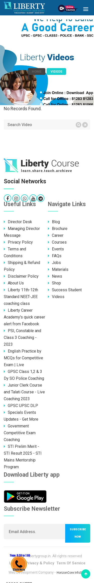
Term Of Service (70, 563)
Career (55, 235)
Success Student (65, 289)
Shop (54, 283)
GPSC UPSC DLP (21, 405)
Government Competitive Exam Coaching (20, 433)
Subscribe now (78, 533)
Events (56, 249)
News (55, 276)
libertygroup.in (39, 556)
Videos (56, 296)
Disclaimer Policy (21, 276)
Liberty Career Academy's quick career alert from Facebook (24, 317)
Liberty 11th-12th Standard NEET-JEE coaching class (21, 296)
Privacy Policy (18, 242)
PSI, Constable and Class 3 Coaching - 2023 (22, 337)
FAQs (54, 255)
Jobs (54, 262)
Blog (54, 221)
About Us (14, 283)
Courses (57, 242)
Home (36, 71)
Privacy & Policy (40, 563)
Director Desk (18, 221)
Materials (58, 269)
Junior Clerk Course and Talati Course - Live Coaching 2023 (24, 392)
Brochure (57, 228)
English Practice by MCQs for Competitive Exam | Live (23, 358)
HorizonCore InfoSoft (71, 572)
